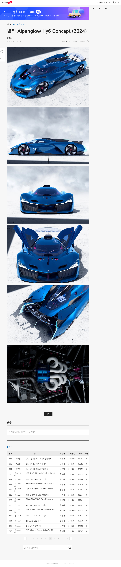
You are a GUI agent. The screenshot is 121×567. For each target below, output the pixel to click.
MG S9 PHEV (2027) (34, 505)
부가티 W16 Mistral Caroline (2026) (40, 473)
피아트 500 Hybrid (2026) (36, 495)
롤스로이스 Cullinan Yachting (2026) (40, 483)
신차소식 (21, 24)
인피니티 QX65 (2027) (35, 479)
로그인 (115, 2)
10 (67, 538)
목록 (48, 414)
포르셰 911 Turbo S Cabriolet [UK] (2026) (40, 509)
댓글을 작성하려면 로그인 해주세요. (22, 432)
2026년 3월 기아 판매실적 (36, 464)
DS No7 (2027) (32, 526)
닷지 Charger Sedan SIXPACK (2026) (40, 530)
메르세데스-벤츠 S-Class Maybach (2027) (40, 499)
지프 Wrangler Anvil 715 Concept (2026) (40, 489)
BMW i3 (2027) (32, 521)
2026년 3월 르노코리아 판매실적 (39, 459)
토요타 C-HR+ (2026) (34, 516)
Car (14, 24)
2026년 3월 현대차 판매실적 (37, 469)
